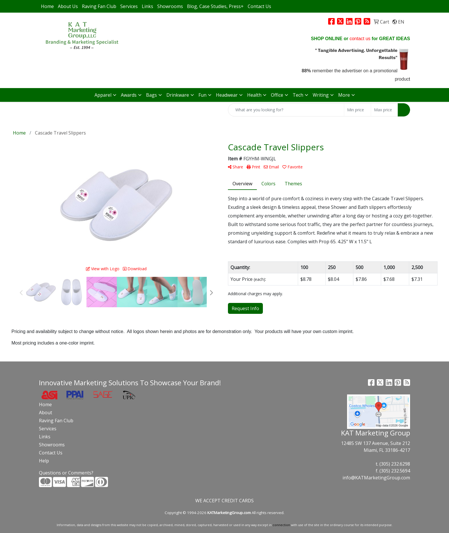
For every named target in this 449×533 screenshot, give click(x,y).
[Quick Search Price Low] (357, 109)
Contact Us (259, 6)
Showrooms (170, 6)
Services (129, 6)
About (45, 412)
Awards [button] (129, 95)
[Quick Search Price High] (384, 109)
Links (147, 6)
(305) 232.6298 (394, 464)
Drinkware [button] (177, 95)
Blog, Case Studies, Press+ (215, 6)
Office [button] (277, 95)
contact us (360, 38)
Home (47, 6)
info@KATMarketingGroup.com (376, 477)
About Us (68, 6)
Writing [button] (321, 95)
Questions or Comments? (66, 473)
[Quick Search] (286, 109)
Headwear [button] (227, 95)
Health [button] (254, 95)
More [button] (344, 95)
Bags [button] (151, 95)
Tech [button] (298, 95)
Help (44, 461)
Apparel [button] (102, 95)
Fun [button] (202, 95)
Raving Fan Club (99, 6)
